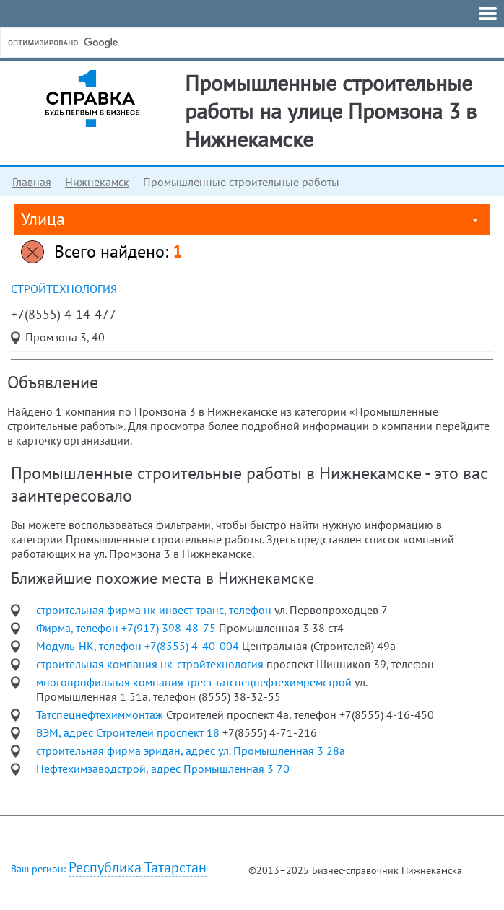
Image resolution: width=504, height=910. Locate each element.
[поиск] (115, 42)
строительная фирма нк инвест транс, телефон (155, 610)
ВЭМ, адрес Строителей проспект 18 (129, 732)
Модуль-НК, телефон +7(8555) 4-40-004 (139, 646)
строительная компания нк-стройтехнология (151, 664)
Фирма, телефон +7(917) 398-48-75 (127, 628)
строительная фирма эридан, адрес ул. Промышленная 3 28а (190, 750)
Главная (31, 182)
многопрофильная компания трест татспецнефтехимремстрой (195, 682)
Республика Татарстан (138, 868)
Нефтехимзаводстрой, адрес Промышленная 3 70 (163, 768)
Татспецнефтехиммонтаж (101, 714)
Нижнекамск (97, 182)
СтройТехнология (64, 288)
